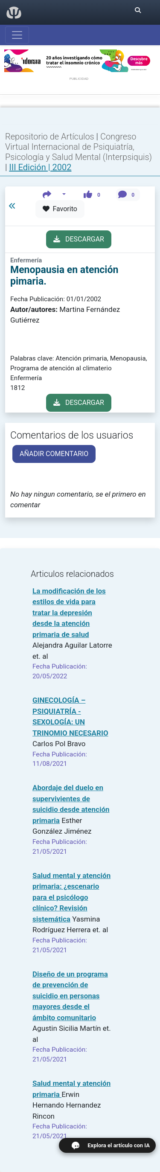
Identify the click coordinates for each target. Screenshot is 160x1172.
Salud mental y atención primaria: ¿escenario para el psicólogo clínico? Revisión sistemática (71, 897)
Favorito (60, 209)
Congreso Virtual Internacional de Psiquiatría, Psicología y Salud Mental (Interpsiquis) (78, 146)
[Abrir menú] (17, 35)
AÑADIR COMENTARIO (54, 454)
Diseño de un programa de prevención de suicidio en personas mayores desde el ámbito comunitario (70, 996)
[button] (54, 195)
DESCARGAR (78, 239)
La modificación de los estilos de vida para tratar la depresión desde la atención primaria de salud (69, 613)
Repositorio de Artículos (49, 136)
